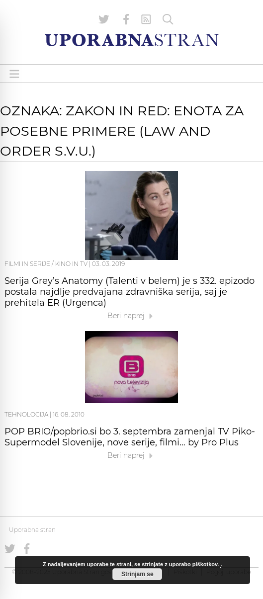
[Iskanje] (168, 19)
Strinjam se (137, 574)
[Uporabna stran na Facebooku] (126, 19)
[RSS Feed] (146, 19)
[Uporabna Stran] (132, 40)
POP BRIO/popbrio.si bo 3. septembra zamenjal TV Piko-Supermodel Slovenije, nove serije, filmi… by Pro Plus (129, 437)
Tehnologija (26, 414)
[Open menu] (14, 74)
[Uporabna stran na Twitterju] (103, 19)
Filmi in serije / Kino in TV (46, 263)
